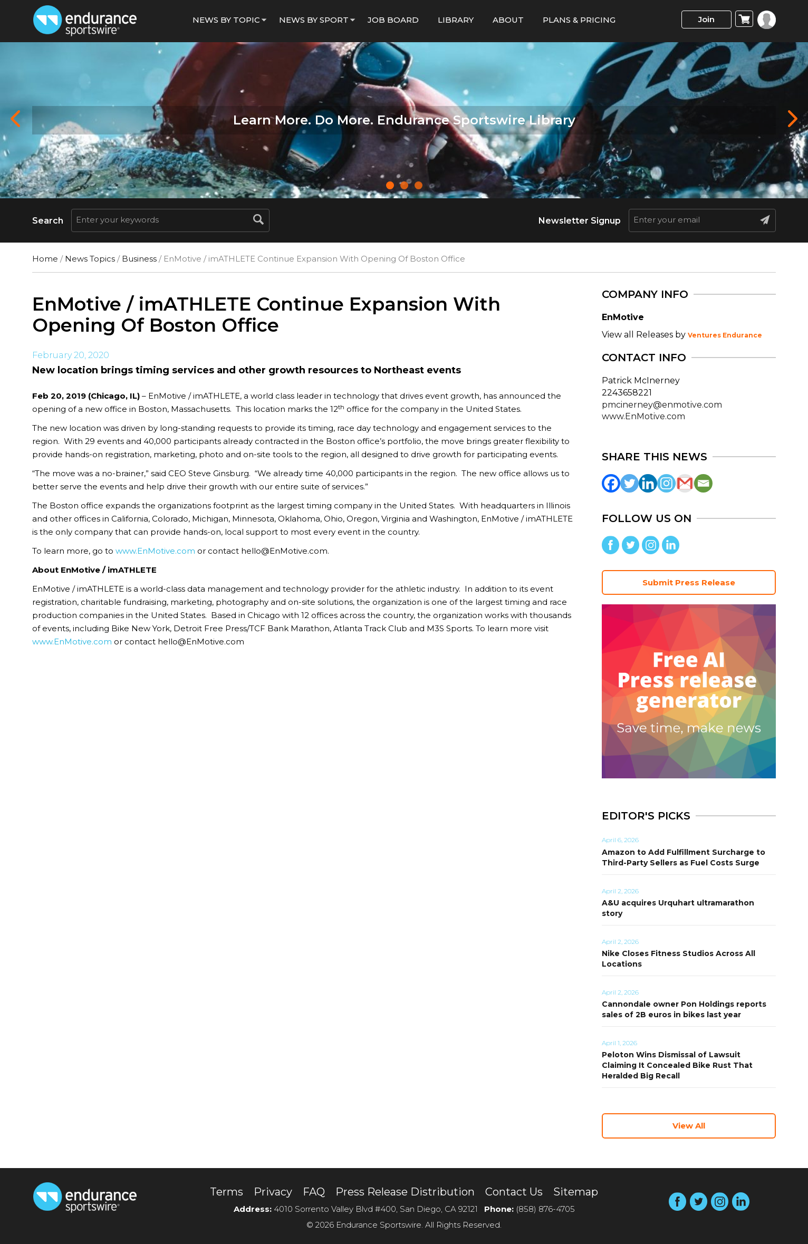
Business (139, 259)
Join (706, 19)
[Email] (703, 483)
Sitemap (575, 1191)
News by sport (314, 20)
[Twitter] (629, 483)
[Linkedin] (648, 483)
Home (45, 259)
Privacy (273, 1191)
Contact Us (514, 1191)
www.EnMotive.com (155, 551)
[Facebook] (611, 483)
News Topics (90, 259)
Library (456, 20)
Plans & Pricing (579, 20)
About (508, 20)
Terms (226, 1191)
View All (688, 1126)
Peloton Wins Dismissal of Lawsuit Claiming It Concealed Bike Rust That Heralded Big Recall (677, 1065)
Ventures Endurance (725, 335)
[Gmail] (685, 483)
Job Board (393, 20)
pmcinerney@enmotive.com (662, 405)
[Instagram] (666, 483)
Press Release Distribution (405, 1191)
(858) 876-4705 (545, 1209)
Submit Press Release (688, 582)
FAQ (314, 1191)
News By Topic (226, 20)
